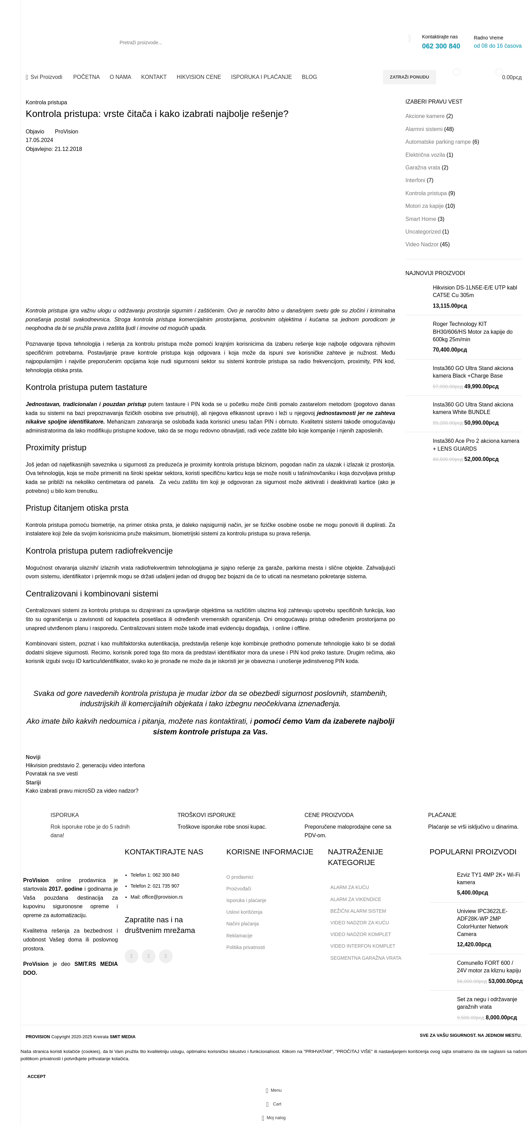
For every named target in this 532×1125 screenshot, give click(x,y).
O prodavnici (239, 877)
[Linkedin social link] (517, 7)
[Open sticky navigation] (44, 77)
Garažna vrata (423, 167)
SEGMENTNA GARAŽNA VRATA (365, 958)
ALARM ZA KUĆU (349, 887)
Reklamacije (239, 935)
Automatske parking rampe (438, 142)
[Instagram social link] (507, 7)
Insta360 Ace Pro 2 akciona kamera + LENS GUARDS (476, 444)
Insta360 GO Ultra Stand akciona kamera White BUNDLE (473, 408)
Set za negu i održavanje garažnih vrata (487, 1003)
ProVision (66, 131)
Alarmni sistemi (424, 129)
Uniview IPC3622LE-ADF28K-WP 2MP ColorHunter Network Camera (482, 922)
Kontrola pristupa (46, 102)
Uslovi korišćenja (244, 912)
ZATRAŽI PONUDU (409, 77)
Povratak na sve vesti (52, 774)
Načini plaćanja (242, 923)
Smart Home (421, 219)
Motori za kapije (425, 206)
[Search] (261, 42)
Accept (36, 1076)
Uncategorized (423, 232)
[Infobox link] (83, 826)
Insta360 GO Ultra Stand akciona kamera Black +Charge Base (473, 372)
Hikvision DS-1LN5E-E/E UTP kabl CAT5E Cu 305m (475, 291)
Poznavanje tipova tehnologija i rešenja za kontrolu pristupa (101, 344)
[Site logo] (63, 42)
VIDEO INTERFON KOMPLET (362, 946)
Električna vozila (425, 155)
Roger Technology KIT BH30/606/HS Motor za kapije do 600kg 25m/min (473, 331)
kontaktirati (228, 721)
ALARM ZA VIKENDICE (355, 899)
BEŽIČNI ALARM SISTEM (358, 911)
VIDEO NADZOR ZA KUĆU (359, 922)
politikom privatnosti (41, 1058)
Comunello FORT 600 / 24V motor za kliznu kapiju (489, 966)
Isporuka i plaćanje (249, 899)
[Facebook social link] (497, 7)
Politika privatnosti (245, 947)
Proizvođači (238, 888)
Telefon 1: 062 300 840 (155, 875)
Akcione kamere (425, 116)
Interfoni (415, 180)
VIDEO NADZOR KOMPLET (360, 934)
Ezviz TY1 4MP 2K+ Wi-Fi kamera (488, 878)
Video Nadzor (422, 244)
